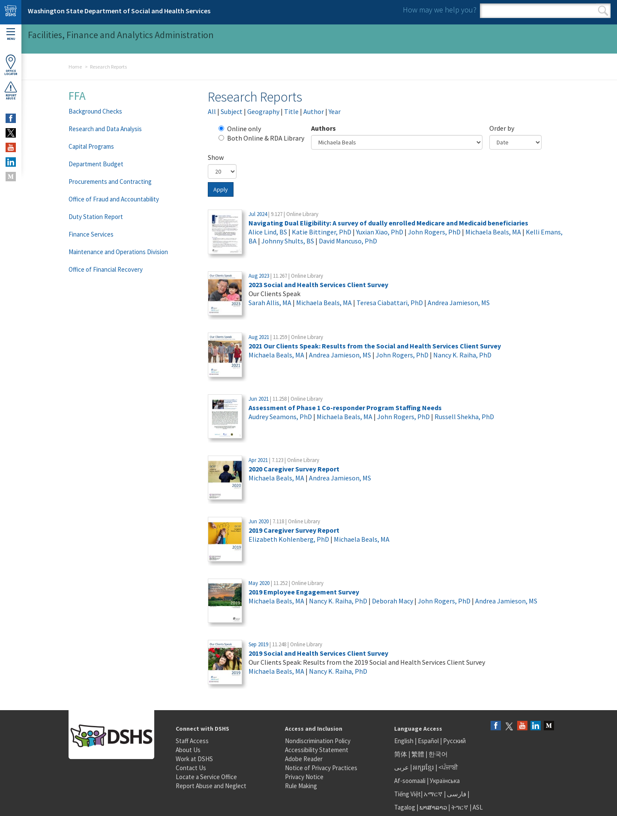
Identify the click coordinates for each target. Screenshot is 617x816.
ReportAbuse (10, 90)
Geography (263, 111)
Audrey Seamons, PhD (280, 416)
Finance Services (91, 234)
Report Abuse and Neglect (211, 786)
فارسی (456, 794)
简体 (400, 754)
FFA (77, 95)
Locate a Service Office (206, 777)
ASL (478, 807)
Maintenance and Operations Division (118, 252)
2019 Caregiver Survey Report (294, 530)
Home (75, 66)
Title (291, 111)
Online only (240, 128)
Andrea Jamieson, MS (459, 302)
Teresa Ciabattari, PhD (389, 302)
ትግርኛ (459, 807)
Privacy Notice (304, 777)
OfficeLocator (10, 65)
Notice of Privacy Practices (321, 768)
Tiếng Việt (407, 794)
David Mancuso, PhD (348, 241)
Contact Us (191, 768)
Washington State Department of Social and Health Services (119, 10)
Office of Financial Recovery (106, 269)
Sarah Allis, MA (270, 302)
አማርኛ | (435, 794)
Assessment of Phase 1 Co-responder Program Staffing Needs (345, 407)
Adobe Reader (304, 759)
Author (313, 111)
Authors (323, 128)
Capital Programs (91, 146)
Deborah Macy (392, 601)
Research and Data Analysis (105, 129)
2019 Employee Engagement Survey (304, 592)
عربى (401, 767)
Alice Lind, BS (268, 232)
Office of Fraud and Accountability (114, 199)
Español (428, 741)
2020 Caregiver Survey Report (294, 469)
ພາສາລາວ (433, 807)
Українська (445, 781)
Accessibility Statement (316, 750)
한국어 (438, 754)
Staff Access (192, 741)
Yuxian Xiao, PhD (379, 232)
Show (216, 157)
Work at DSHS (194, 759)
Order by (501, 128)
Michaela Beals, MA (493, 232)
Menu (10, 34)
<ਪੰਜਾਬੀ (448, 767)
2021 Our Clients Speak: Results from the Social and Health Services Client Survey (375, 346)
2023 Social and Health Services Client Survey (318, 284)
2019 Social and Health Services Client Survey (318, 653)
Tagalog (404, 807)
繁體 (418, 754)
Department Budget (96, 164)
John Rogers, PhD (434, 232)
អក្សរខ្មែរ (423, 767)
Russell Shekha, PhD (464, 416)
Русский (454, 741)
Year (335, 111)
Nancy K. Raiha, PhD (462, 355)
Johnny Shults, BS (287, 241)
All (212, 111)
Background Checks (95, 111)
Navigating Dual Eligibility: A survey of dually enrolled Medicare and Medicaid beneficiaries (388, 223)
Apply (220, 189)
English (404, 741)
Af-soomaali (409, 781)
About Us (188, 750)
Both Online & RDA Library (261, 138)
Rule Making (301, 786)
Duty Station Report (96, 217)
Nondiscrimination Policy (317, 741)
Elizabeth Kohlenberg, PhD (289, 539)
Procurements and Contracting (110, 181)
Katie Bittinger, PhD (321, 232)
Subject (232, 111)
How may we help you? (439, 9)
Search (603, 10)
